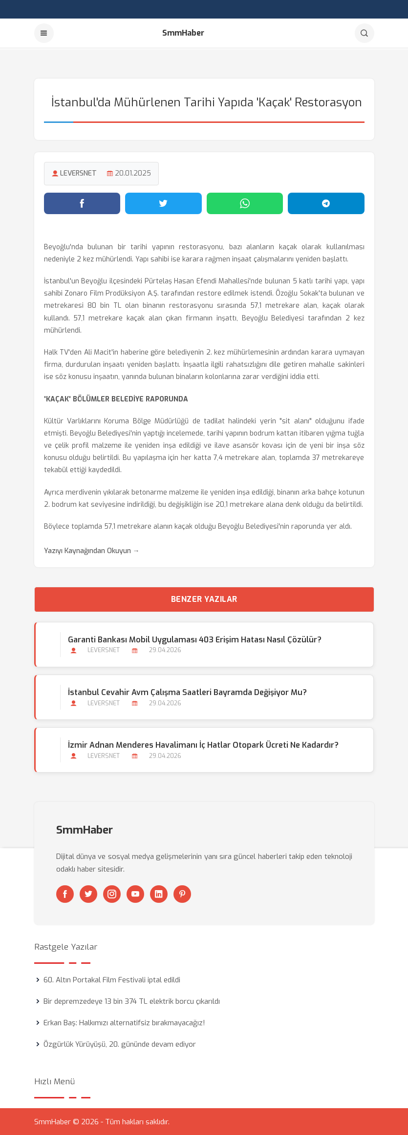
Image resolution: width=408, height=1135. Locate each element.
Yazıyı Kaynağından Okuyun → (92, 550)
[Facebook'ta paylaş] (82, 202)
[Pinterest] (182, 893)
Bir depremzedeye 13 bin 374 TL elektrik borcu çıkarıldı (131, 1001)
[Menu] (44, 33)
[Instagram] (112, 893)
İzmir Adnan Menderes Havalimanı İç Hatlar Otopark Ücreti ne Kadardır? (203, 744)
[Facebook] (65, 893)
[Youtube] (135, 893)
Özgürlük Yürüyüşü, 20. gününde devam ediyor (119, 1044)
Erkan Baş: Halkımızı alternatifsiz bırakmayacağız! (124, 1022)
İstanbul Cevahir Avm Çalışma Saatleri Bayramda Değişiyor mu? (187, 691)
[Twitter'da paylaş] (163, 202)
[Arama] (364, 33)
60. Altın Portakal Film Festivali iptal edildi (111, 979)
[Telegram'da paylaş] (326, 202)
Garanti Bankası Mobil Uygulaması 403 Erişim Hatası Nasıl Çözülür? (195, 639)
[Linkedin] (159, 893)
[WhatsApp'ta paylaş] (245, 202)
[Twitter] (88, 893)
